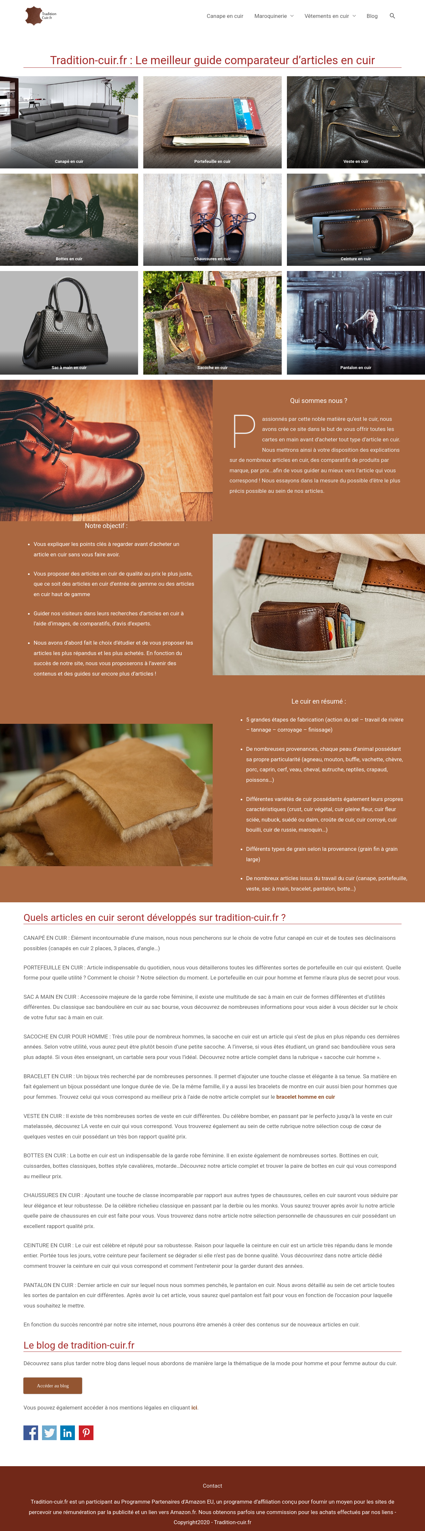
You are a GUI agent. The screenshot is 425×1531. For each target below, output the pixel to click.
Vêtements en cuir (327, 16)
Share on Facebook (30, 1432)
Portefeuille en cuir (212, 161)
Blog (372, 16)
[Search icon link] (392, 15)
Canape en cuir (225, 16)
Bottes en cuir (69, 258)
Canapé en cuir (69, 161)
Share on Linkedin (67, 1432)
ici (194, 1407)
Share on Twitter (49, 1432)
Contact (212, 1485)
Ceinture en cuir (356, 258)
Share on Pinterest (86, 1432)
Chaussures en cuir (212, 258)
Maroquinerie (270, 16)
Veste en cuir (356, 161)
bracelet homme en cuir (305, 1097)
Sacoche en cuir (212, 367)
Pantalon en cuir (355, 367)
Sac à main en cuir (69, 367)
